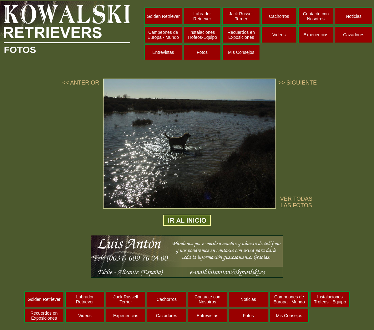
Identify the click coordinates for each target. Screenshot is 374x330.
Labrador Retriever (202, 16)
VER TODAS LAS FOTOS (296, 202)
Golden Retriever (163, 16)
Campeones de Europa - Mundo (163, 35)
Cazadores (353, 34)
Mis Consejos (241, 52)
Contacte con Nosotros (316, 16)
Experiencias (315, 34)
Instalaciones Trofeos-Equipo (202, 35)
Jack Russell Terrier (241, 16)
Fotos (202, 52)
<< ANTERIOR (80, 83)
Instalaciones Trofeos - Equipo (330, 299)
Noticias (353, 16)
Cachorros (279, 16)
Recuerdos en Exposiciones (241, 35)
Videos (279, 34)
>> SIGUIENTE (297, 83)
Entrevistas (163, 52)
